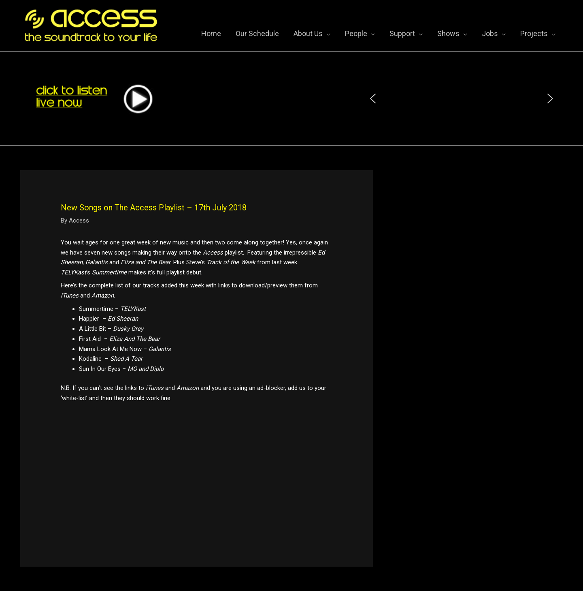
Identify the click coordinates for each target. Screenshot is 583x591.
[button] (372, 98)
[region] (461, 98)
